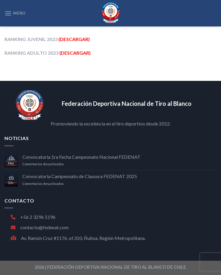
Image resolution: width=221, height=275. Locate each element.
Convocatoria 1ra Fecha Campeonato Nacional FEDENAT (81, 157)
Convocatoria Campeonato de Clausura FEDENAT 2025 (79, 176)
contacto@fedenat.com (40, 227)
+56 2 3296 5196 (33, 217)
